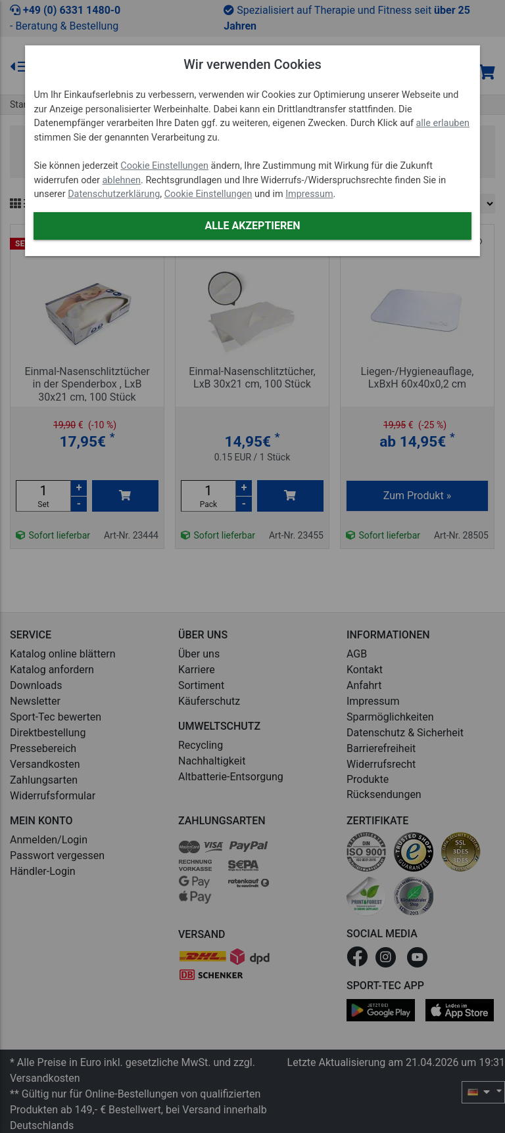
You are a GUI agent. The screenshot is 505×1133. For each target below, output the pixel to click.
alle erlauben (442, 123)
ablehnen (122, 180)
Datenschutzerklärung (114, 194)
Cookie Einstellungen (164, 165)
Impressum (309, 194)
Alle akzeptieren (252, 225)
